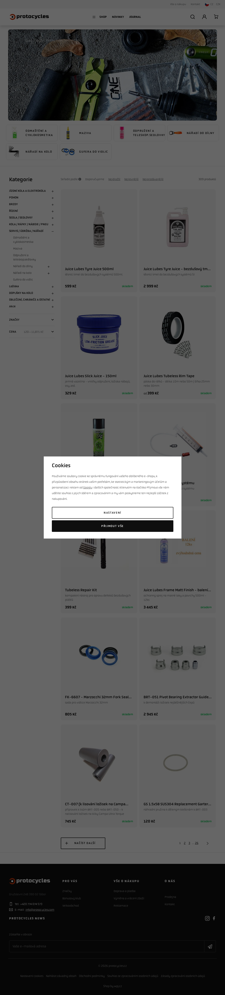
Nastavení (112, 512)
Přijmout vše (112, 526)
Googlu (87, 487)
